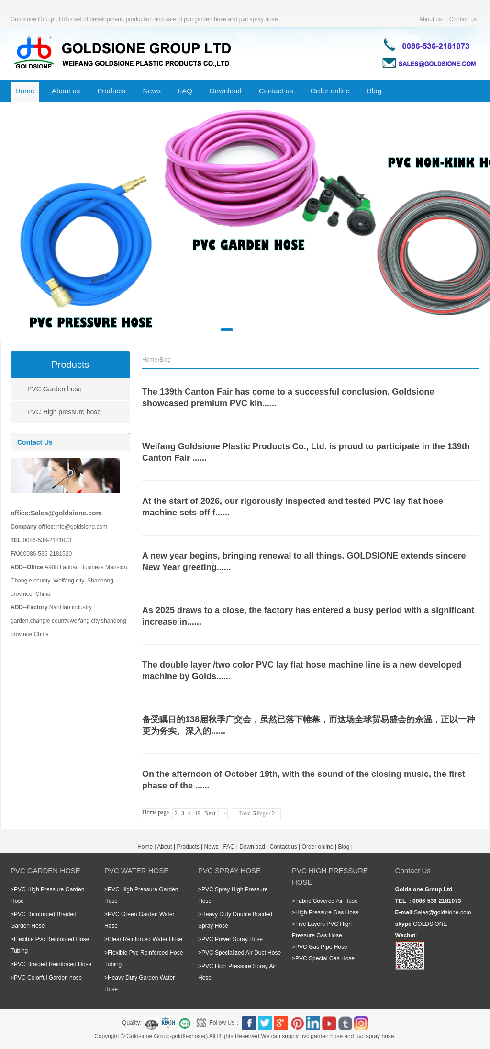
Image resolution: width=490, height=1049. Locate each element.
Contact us (463, 19)
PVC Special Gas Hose (325, 958)
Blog (374, 91)
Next (209, 813)
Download (226, 91)
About (164, 847)
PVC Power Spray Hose (232, 939)
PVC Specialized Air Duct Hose (241, 952)
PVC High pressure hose (64, 412)
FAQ (185, 91)
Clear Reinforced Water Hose (145, 939)
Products (111, 91)
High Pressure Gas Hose (327, 912)
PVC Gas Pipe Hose (321, 947)
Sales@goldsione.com (442, 912)
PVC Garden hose (54, 389)
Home (24, 91)
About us (430, 19)
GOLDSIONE (430, 924)
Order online (330, 91)
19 (197, 813)
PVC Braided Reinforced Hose (52, 964)
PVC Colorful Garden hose (48, 977)
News (152, 91)
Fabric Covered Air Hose (326, 901)
